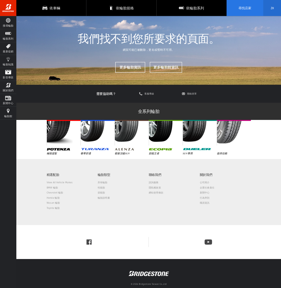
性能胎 (101, 187)
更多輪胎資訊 (130, 67)
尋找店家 (245, 8)
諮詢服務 (154, 182)
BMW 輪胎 (52, 187)
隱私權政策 (155, 187)
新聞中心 (205, 192)
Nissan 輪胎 (53, 202)
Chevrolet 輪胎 (55, 192)
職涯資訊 (205, 202)
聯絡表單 (192, 93)
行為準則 (205, 197)
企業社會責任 (207, 187)
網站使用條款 (156, 192)
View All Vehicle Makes (60, 182)
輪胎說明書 (104, 197)
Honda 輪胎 (53, 197)
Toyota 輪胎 (53, 207)
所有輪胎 (102, 182)
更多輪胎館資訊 (166, 67)
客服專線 (149, 93)
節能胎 (101, 192)
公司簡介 (205, 182)
